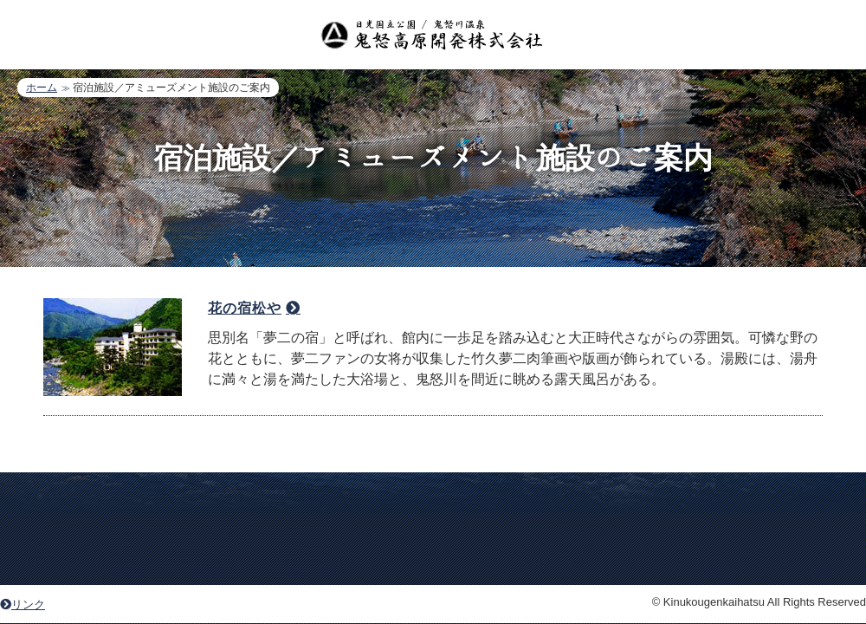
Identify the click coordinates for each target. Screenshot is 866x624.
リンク (22, 604)
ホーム (41, 87)
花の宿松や (244, 308)
